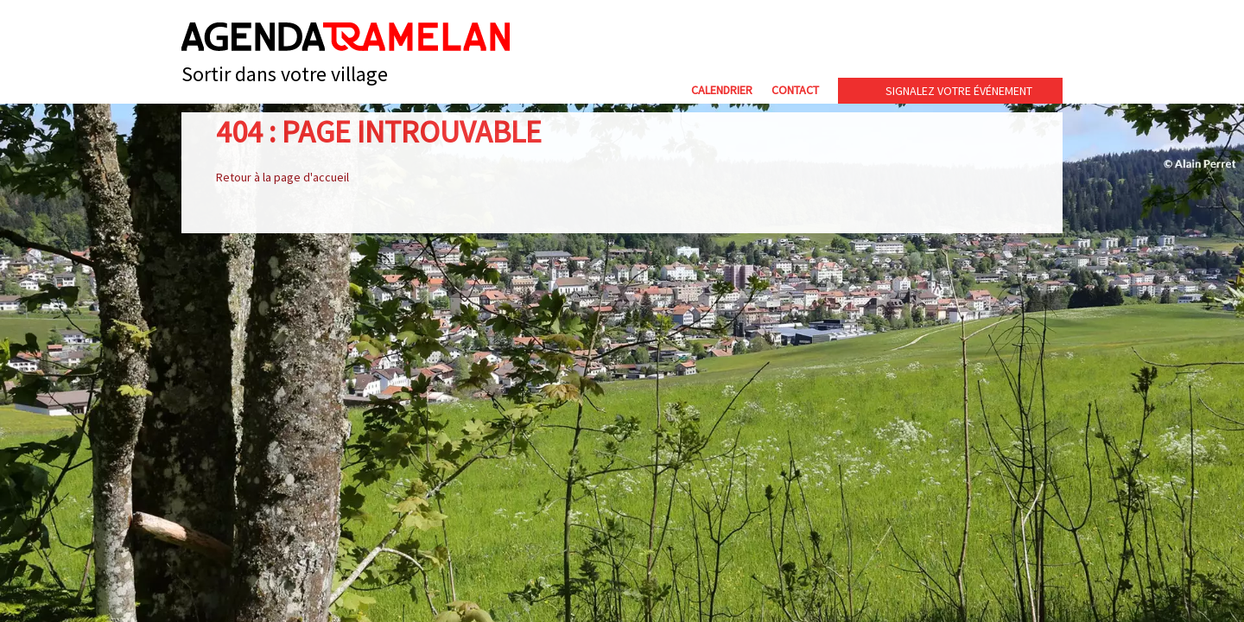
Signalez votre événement (958, 90)
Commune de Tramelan (890, 41)
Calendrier (721, 90)
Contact (795, 90)
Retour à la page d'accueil (282, 177)
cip (1020, 41)
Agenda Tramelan (345, 36)
